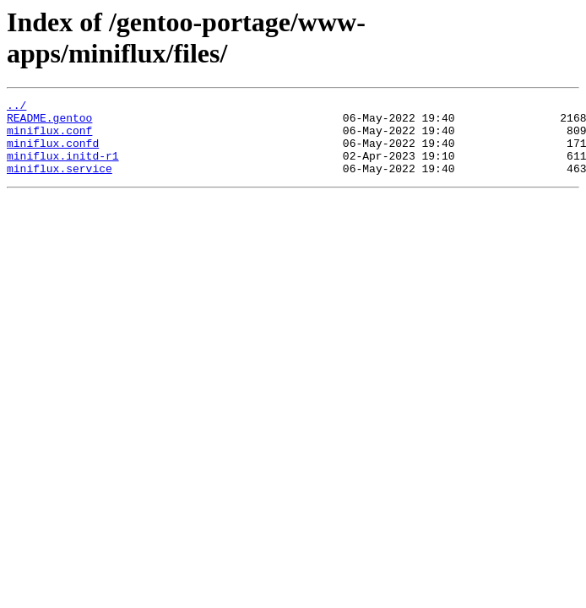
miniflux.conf (49, 137)
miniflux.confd (53, 152)
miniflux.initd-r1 (63, 168)
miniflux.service (59, 183)
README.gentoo (49, 122)
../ (16, 107)
